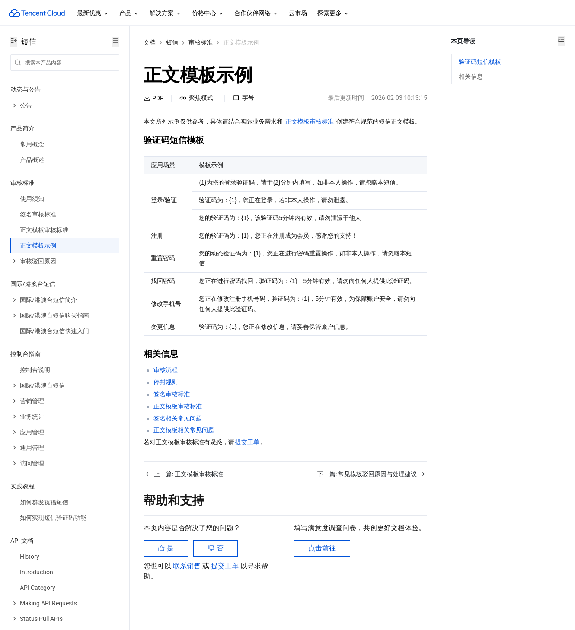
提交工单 (225, 586)
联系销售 (187, 586)
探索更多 (333, 13)
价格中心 (208, 13)
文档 (150, 42)
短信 (172, 42)
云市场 (298, 13)
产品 (129, 13)
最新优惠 (93, 13)
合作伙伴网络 (256, 13)
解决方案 (166, 13)
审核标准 (200, 42)
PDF (153, 98)
